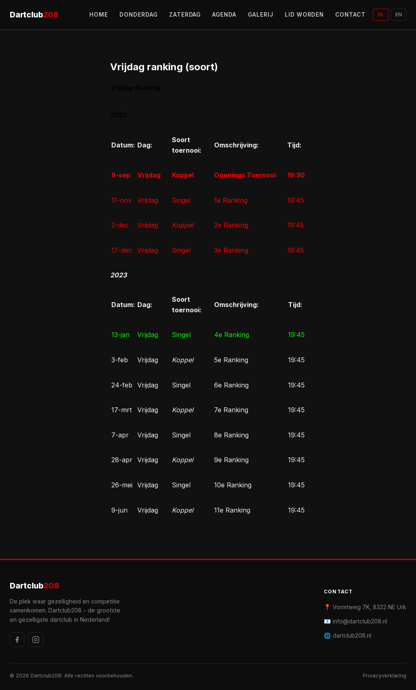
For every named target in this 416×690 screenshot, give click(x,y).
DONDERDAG (138, 14)
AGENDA (224, 14)
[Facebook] (17, 639)
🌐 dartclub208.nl (347, 635)
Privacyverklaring (384, 676)
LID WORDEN (304, 14)
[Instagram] (35, 639)
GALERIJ (260, 14)
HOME (98, 14)
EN (398, 14)
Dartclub (34, 15)
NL (380, 14)
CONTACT (350, 14)
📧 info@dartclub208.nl (355, 621)
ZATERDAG (185, 14)
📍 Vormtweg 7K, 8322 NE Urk (365, 606)
